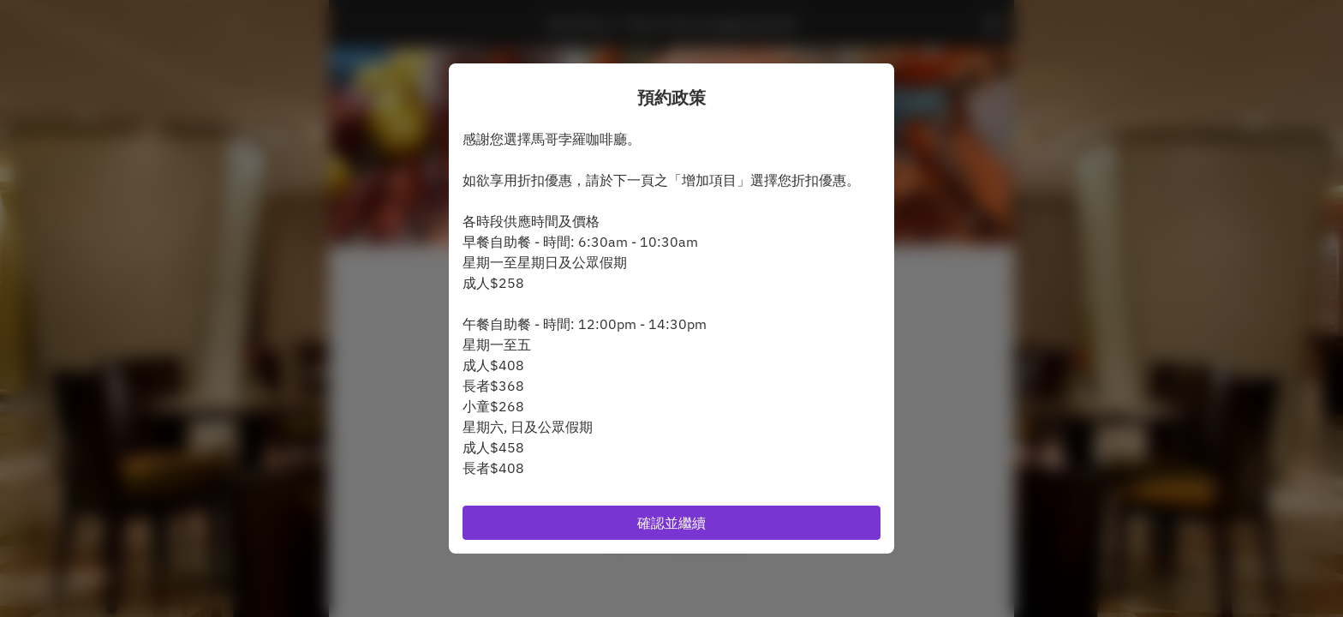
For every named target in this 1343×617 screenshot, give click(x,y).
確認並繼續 (671, 522)
